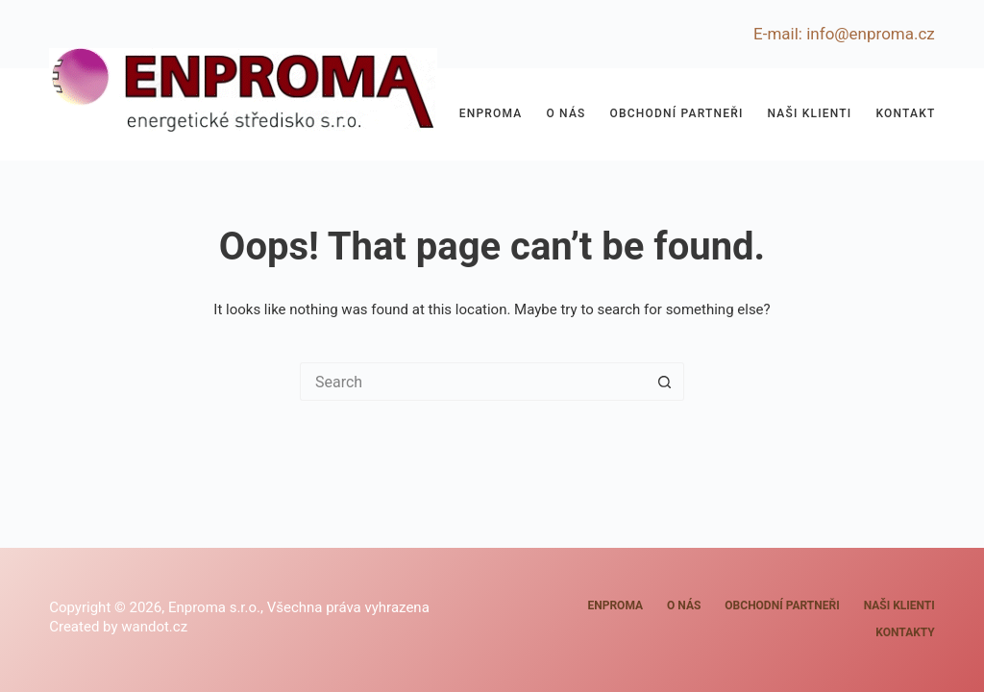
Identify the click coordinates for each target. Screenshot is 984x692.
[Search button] (665, 381)
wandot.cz (154, 626)
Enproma (491, 113)
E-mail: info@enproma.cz (844, 33)
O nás (565, 113)
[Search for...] (473, 381)
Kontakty (909, 113)
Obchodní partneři (677, 113)
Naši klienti (810, 113)
